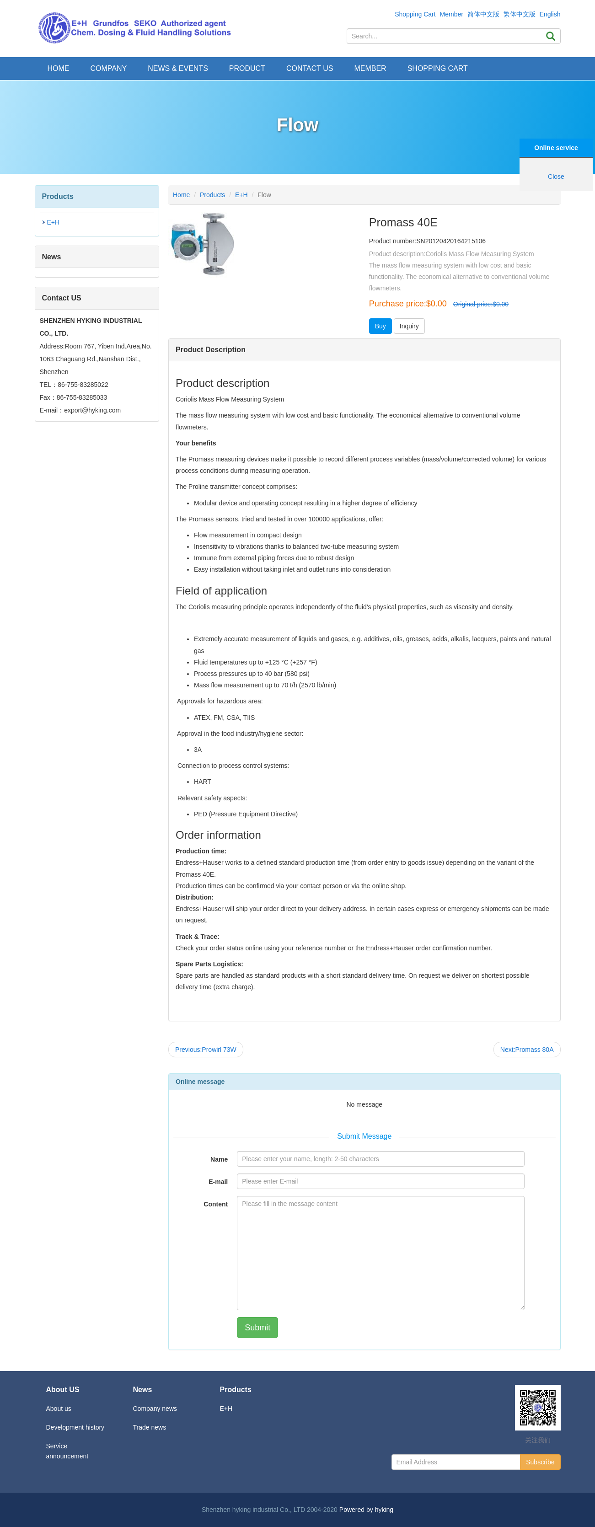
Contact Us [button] (309, 68)
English (550, 14)
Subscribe (540, 1462)
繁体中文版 (520, 14)
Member (451, 14)
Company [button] (109, 68)
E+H (53, 222)
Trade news (149, 1427)
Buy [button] (380, 326)
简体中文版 (483, 14)
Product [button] (247, 68)
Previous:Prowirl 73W (205, 1049)
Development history (75, 1427)
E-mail (218, 1181)
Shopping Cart (415, 14)
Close (556, 176)
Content (216, 1204)
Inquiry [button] (409, 326)
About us (58, 1408)
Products (212, 194)
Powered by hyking (366, 1509)
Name (219, 1159)
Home (59, 68)
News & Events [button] (178, 68)
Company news (155, 1408)
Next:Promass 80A (527, 1049)
